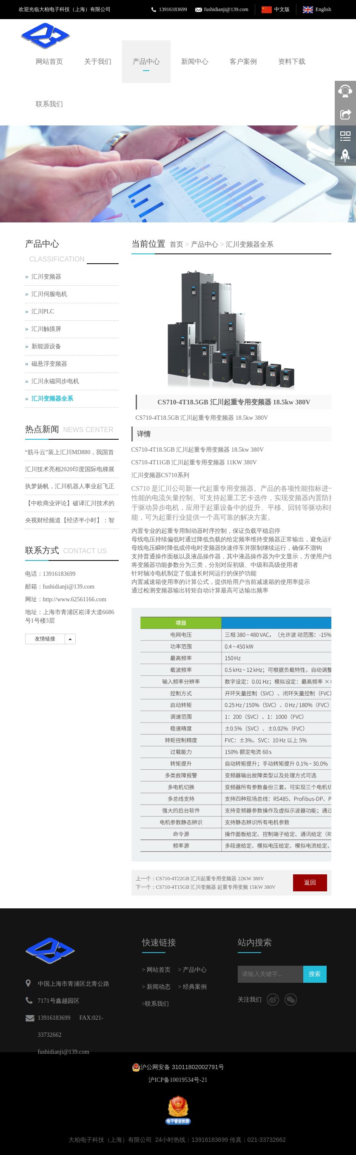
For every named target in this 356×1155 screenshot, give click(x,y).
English (323, 9)
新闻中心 (194, 61)
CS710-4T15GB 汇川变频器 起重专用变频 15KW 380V (216, 887)
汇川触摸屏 (46, 329)
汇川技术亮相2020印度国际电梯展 (69, 469)
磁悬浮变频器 (49, 364)
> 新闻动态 (156, 987)
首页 (176, 244)
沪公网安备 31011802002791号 (182, 1067)
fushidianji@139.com (226, 9)
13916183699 (173, 9)
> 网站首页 (156, 970)
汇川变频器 (46, 276)
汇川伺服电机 (49, 294)
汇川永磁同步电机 (55, 381)
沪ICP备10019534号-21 (177, 1080)
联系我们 (49, 104)
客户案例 (243, 61)
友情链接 (45, 639)
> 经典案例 (192, 987)
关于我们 (97, 61)
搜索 (315, 974)
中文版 (282, 9)
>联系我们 (155, 1004)
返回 (310, 882)
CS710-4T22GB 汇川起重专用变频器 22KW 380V (210, 879)
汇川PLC (42, 311)
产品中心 (146, 61)
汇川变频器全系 (249, 244)
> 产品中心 (192, 970)
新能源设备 (46, 346)
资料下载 (291, 61)
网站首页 (49, 61)
